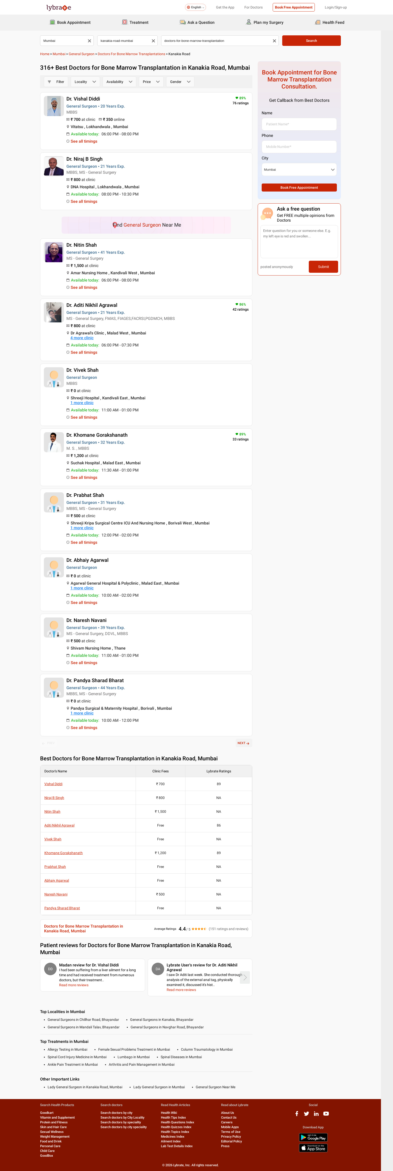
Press (231, 1146)
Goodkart (52, 1113)
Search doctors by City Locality (128, 1117)
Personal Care (56, 1146)
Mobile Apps (236, 1127)
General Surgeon (88, 54)
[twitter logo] (313, 1115)
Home (50, 54)
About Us (233, 1113)
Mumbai (65, 54)
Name (273, 113)
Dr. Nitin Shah (87, 245)
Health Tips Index (179, 1117)
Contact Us (235, 1117)
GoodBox (52, 1155)
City (271, 158)
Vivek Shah (58, 839)
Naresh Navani (61, 894)
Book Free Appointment (294, 7)
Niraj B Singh (60, 798)
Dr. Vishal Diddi (89, 99)
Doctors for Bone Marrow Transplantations (137, 54)
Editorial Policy (237, 1141)
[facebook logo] (303, 1115)
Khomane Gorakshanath (69, 853)
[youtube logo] (332, 1115)
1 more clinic (88, 402)
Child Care (53, 1151)
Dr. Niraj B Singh (90, 159)
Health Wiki (175, 1113)
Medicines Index (178, 1136)
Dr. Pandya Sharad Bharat (101, 680)
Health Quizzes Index (182, 1127)
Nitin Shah (58, 811)
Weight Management (60, 1136)
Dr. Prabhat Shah (91, 495)
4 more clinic (88, 337)
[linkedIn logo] (322, 1115)
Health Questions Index (183, 1122)
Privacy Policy (237, 1136)
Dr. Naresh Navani (92, 620)
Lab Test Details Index (183, 1146)
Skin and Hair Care (59, 1127)
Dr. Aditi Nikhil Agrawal (97, 305)
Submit (329, 267)
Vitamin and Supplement (63, 1117)
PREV (54, 743)
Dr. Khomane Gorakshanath (103, 435)
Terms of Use (236, 1132)
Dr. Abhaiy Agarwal (93, 560)
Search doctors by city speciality (130, 1127)
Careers (233, 1122)
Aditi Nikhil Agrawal (65, 825)
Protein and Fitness (60, 1122)
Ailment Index (177, 1141)
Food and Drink (57, 1141)
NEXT (250, 743)
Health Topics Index (181, 1132)
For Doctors (253, 7)
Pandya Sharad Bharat (68, 908)
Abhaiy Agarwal (62, 880)
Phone (273, 135)
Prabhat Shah (61, 867)
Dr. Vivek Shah (88, 370)
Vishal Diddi (59, 784)
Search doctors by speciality (127, 1122)
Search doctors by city (122, 1113)
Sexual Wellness (58, 1132)
